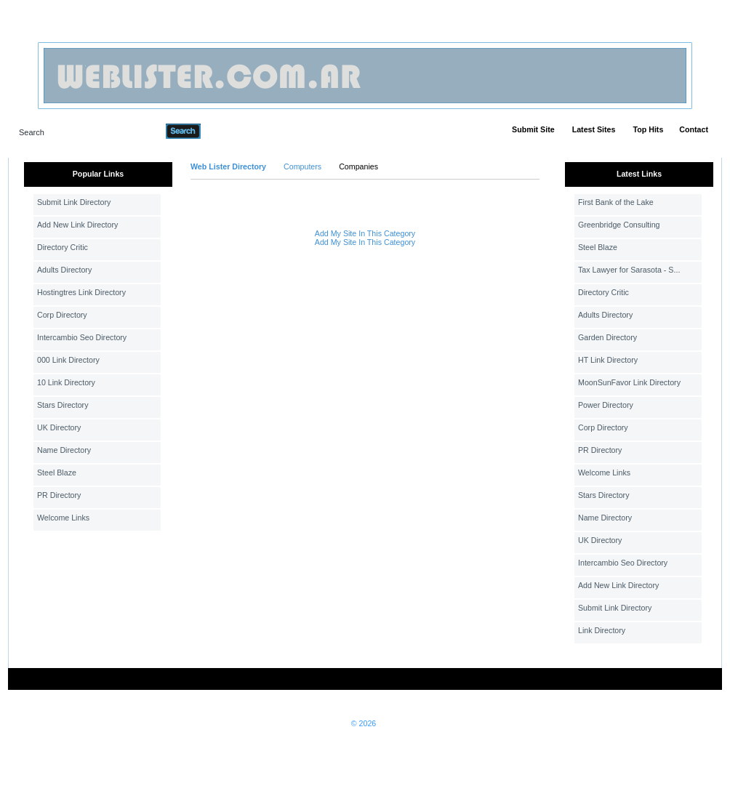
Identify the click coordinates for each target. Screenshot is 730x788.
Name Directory (64, 450)
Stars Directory (62, 405)
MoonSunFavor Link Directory (629, 382)
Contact (693, 129)
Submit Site (533, 129)
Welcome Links (63, 517)
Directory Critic (62, 247)
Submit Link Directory (74, 202)
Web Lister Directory (228, 166)
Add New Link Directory (77, 224)
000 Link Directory (68, 359)
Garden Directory (607, 337)
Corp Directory (62, 314)
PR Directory (59, 495)
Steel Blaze (56, 472)
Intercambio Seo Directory (82, 337)
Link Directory (601, 630)
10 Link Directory (66, 382)
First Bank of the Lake (616, 202)
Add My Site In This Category (365, 233)
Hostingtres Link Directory (81, 292)
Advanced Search (238, 130)
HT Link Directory (608, 359)
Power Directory (605, 405)
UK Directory (59, 427)
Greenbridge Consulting (619, 224)
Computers (302, 166)
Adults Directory (64, 269)
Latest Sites (594, 129)
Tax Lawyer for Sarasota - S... (629, 269)
